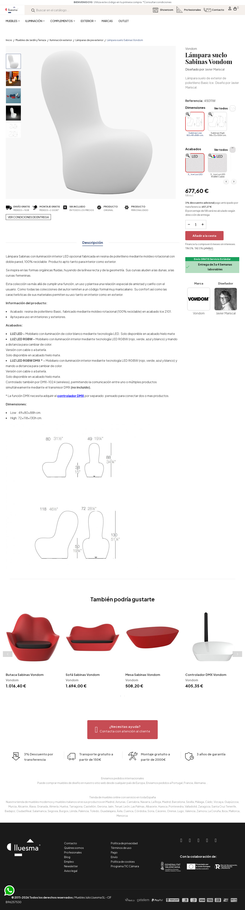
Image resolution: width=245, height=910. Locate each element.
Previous (7, 654)
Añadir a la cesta (204, 235)
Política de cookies (123, 861)
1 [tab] (120, 696)
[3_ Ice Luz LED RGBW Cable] (217, 162)
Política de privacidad (124, 843)
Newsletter (71, 866)
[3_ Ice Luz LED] (194, 162)
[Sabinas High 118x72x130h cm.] (217, 121)
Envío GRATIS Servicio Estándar (212, 259)
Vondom (191, 49)
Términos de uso (121, 847)
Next (237, 654)
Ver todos (221, 108)
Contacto (70, 843)
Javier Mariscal (215, 69)
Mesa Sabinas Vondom (142, 675)
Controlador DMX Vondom (205, 675)
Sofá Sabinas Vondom (83, 675)
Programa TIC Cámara (125, 866)
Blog (67, 857)
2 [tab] (124, 696)
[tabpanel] (33, 649)
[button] (122, 729)
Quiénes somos (74, 847)
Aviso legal (70, 870)
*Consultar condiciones (47, 2)
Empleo (69, 861)
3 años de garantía (211, 764)
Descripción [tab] (92, 242)
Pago (114, 852)
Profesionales (73, 852)
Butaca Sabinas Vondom (25, 675)
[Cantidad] (195, 224)
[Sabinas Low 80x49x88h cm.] (194, 121)
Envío (114, 857)
